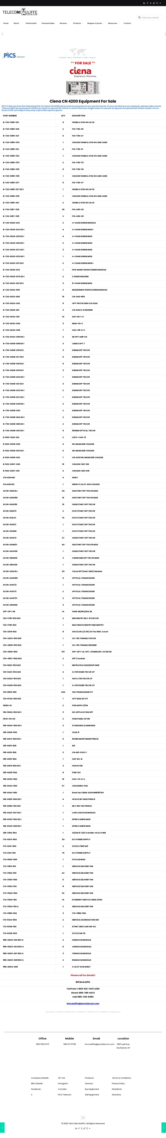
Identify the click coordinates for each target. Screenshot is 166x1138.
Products (89, 1078)
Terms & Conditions (121, 1078)
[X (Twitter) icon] (151, 3)
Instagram (63, 1083)
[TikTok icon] (154, 3)
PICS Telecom (64, 1094)
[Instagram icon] (157, 3)
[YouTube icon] (160, 3)
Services (89, 1083)
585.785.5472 (42, 1044)
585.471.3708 (69, 1044)
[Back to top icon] (83, 1117)
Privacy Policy (118, 1083)
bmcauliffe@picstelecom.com (83, 1003)
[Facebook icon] (147, 3)
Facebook (36, 1089)
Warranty (116, 1094)
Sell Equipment (92, 1094)
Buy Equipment (92, 1089)
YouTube (62, 1089)
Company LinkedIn (40, 1078)
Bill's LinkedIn (37, 1083)
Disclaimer (117, 1089)
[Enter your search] (150, 17)
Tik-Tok (61, 1078)
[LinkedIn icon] (144, 3)
